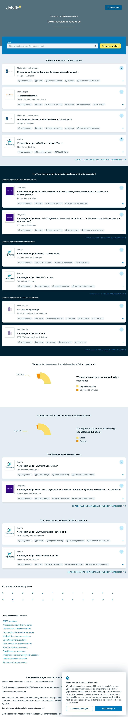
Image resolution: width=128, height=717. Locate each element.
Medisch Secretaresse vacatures (17, 636)
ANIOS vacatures (10, 621)
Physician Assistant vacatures (15, 647)
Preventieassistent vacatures (15, 659)
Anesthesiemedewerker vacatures (17, 625)
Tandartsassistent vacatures (14, 662)
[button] (95, 46)
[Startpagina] (13, 7)
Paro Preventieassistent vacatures (17, 644)
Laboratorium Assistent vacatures (17, 629)
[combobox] (52, 45)
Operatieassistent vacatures (14, 640)
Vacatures (54, 16)
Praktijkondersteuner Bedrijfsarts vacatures (21, 655)
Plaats (9, 42)
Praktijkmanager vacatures (14, 651)
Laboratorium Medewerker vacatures (18, 632)
